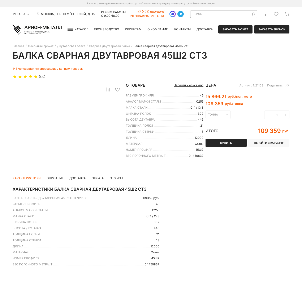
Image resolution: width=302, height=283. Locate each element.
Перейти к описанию (188, 85)
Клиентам (133, 29)
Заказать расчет (235, 29)
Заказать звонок (271, 29)
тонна (213, 114)
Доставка (205, 29)
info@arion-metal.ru (147, 16)
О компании (157, 29)
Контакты (182, 29)
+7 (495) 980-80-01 (151, 11)
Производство (106, 29)
